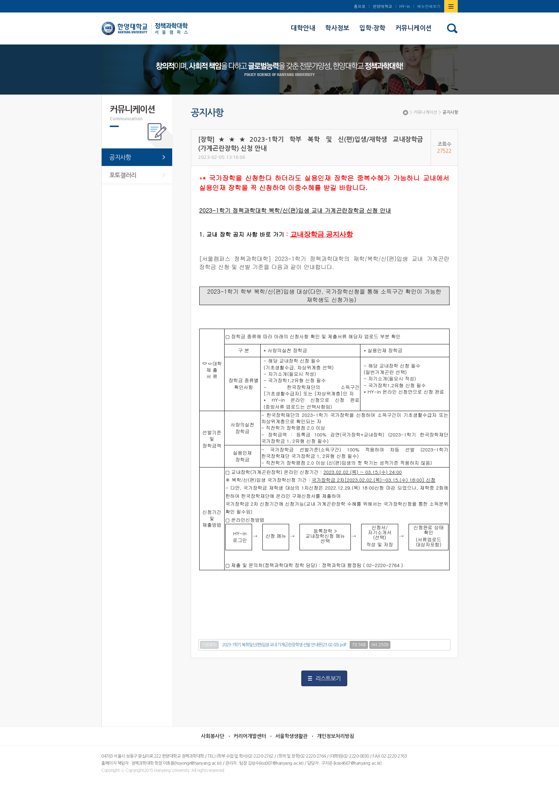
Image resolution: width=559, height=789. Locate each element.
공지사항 (450, 112)
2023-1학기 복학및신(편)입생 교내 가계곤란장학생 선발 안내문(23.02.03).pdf (284, 645)
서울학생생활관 (291, 736)
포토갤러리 (122, 175)
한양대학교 (382, 6)
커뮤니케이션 (425, 112)
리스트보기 (328, 678)
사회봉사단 (212, 736)
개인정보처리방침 (335, 736)
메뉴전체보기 (429, 6)
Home (405, 112)
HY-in (404, 6)
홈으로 (359, 6)
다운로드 (209, 645)
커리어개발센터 (250, 736)
